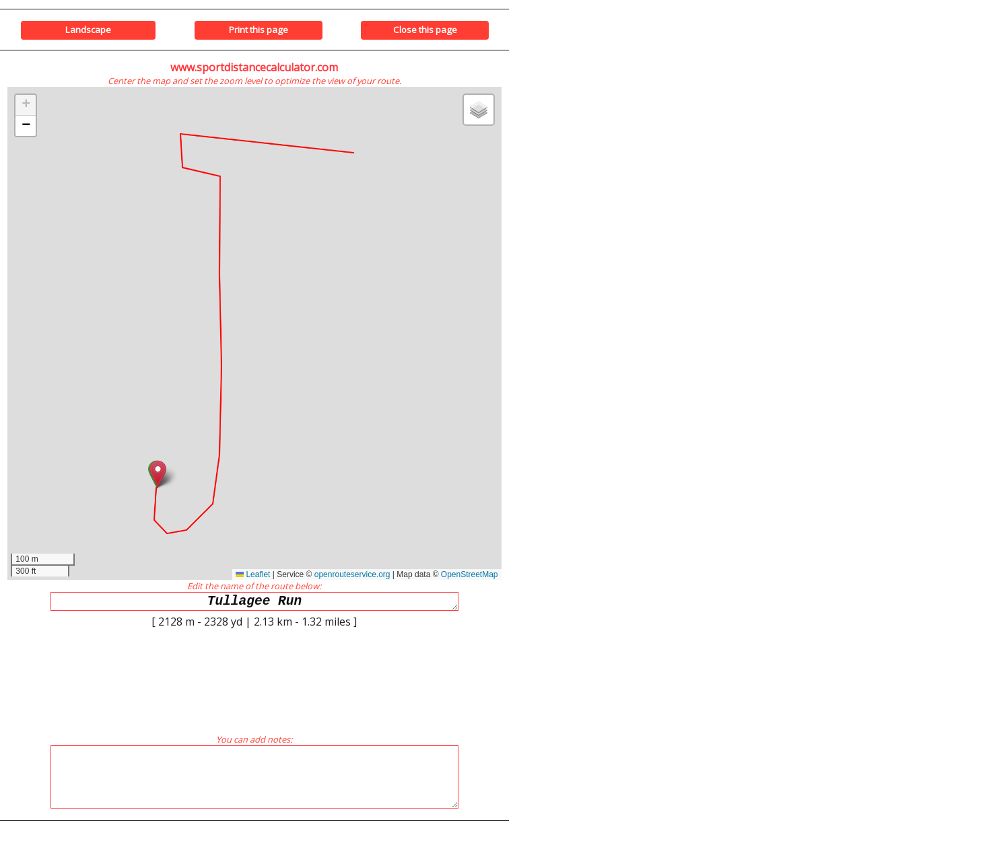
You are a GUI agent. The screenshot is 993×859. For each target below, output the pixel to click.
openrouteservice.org (352, 574)
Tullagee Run (254, 603)
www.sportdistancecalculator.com (254, 67)
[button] (157, 474)
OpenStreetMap (469, 574)
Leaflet (253, 574)
